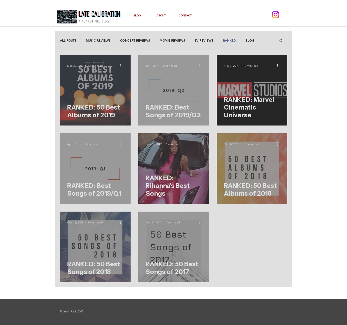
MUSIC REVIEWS (98, 40)
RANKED (229, 40)
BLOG (250, 40)
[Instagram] (275, 14)
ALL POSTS (68, 40)
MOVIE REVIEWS (172, 40)
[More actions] (123, 65)
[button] (281, 41)
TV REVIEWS (204, 40)
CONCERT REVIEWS (135, 40)
